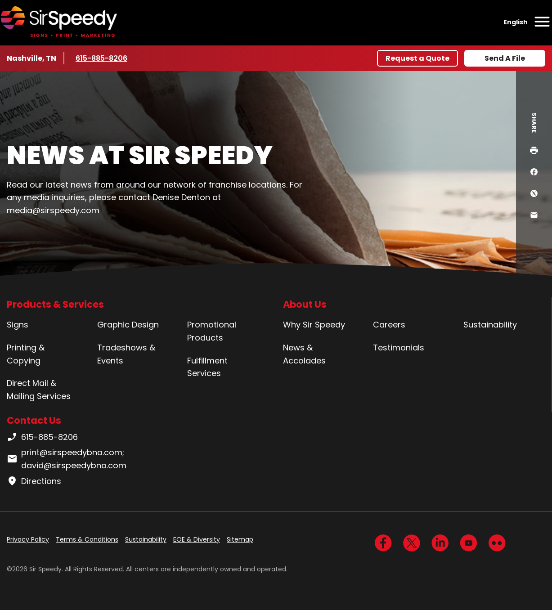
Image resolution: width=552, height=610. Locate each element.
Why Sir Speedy (314, 324)
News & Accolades (304, 354)
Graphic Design (128, 324)
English (515, 22)
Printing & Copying (26, 354)
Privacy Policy (28, 539)
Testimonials (398, 347)
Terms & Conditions (87, 539)
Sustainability (490, 324)
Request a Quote (417, 58)
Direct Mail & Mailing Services (39, 389)
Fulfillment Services (207, 367)
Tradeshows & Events (126, 354)
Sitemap (240, 539)
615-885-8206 (102, 58)
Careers (389, 324)
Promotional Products (211, 331)
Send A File (505, 58)
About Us (305, 304)
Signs (17, 324)
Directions (34, 481)
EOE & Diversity (196, 539)
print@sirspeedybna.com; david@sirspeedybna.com (66, 459)
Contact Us (34, 420)
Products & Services (55, 304)
